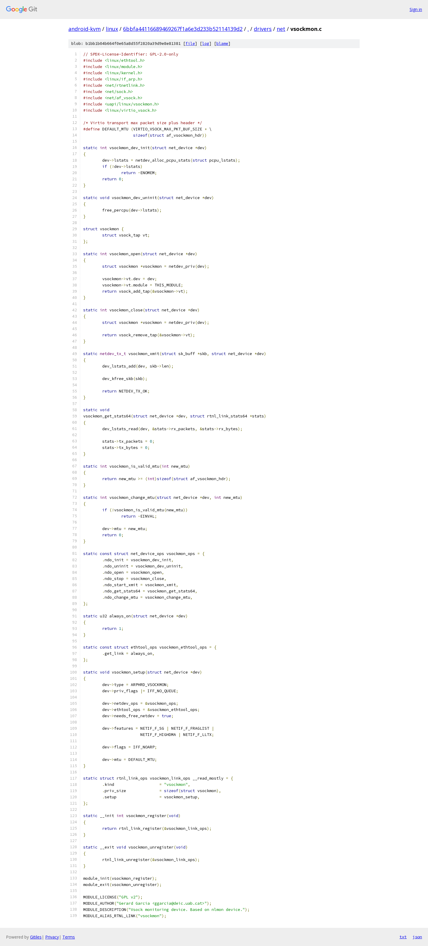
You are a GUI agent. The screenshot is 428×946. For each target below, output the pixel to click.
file (190, 43)
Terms (68, 937)
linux (112, 28)
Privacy (52, 937)
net (281, 28)
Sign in (416, 9)
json (417, 936)
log (205, 43)
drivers (263, 28)
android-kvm (84, 28)
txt (403, 936)
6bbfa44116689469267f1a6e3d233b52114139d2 (183, 28)
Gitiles (36, 937)
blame (222, 43)
